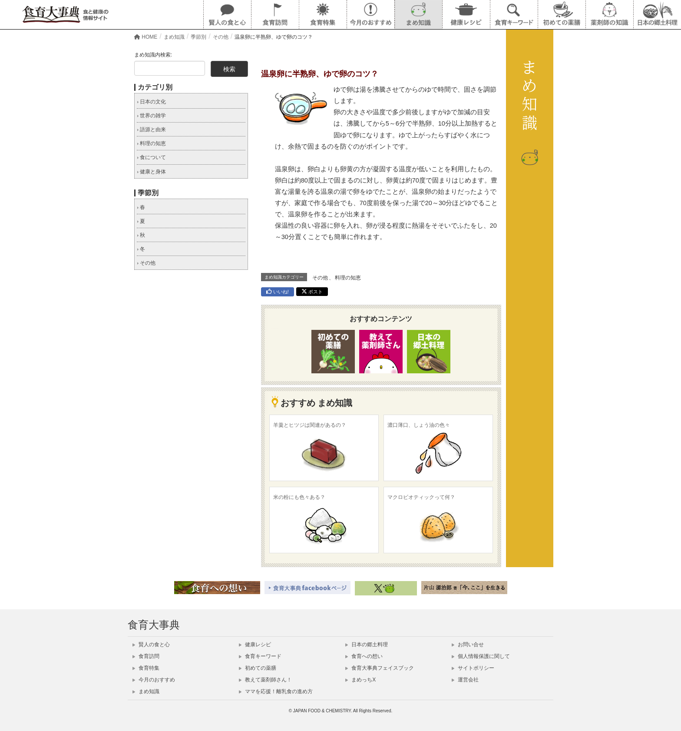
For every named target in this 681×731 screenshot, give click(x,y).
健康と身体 (151, 172)
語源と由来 (151, 129)
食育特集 (145, 668)
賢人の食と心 (151, 644)
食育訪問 (145, 656)
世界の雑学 (151, 116)
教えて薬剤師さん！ (265, 680)
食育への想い (364, 656)
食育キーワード (260, 656)
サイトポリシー (473, 668)
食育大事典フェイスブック (379, 668)
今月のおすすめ (153, 680)
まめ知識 (145, 691)
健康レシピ (255, 644)
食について (151, 157)
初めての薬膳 (257, 668)
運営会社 (465, 680)
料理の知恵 (348, 278)
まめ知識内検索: (153, 55)
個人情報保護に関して (481, 656)
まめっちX (360, 680)
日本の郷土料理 (366, 644)
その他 (320, 278)
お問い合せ (468, 644)
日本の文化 (151, 102)
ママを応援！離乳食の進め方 (276, 691)
